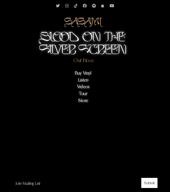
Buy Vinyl (83, 73)
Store (83, 101)
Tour (83, 94)
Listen (83, 80)
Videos (83, 87)
